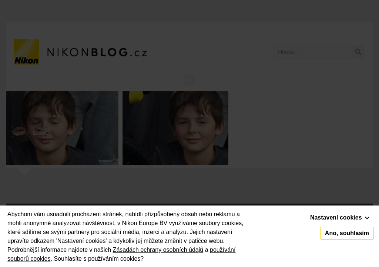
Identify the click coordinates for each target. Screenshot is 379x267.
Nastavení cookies (339, 217)
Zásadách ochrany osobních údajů (158, 250)
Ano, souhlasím (347, 233)
